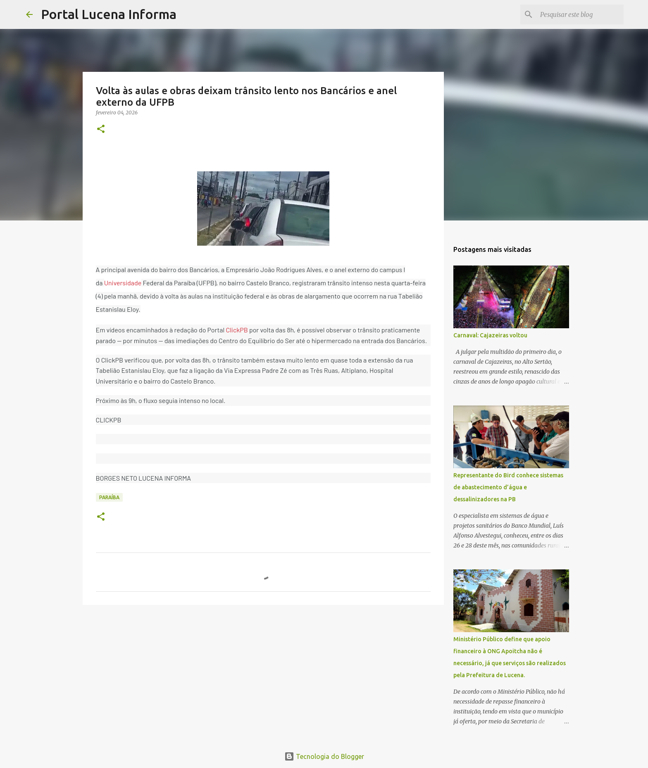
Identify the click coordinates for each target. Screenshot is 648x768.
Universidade (123, 283)
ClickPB (237, 330)
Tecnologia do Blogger (324, 756)
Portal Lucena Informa (108, 14)
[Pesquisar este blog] (580, 14)
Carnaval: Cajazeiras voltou (490, 335)
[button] (101, 129)
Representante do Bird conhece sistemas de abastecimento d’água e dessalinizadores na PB (508, 487)
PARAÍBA (109, 497)
